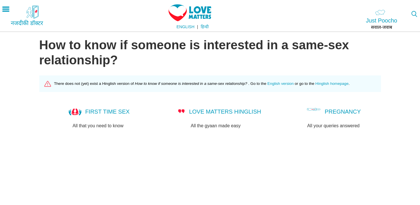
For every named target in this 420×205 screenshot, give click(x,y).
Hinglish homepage (332, 83)
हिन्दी (205, 26)
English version (280, 83)
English (185, 26)
